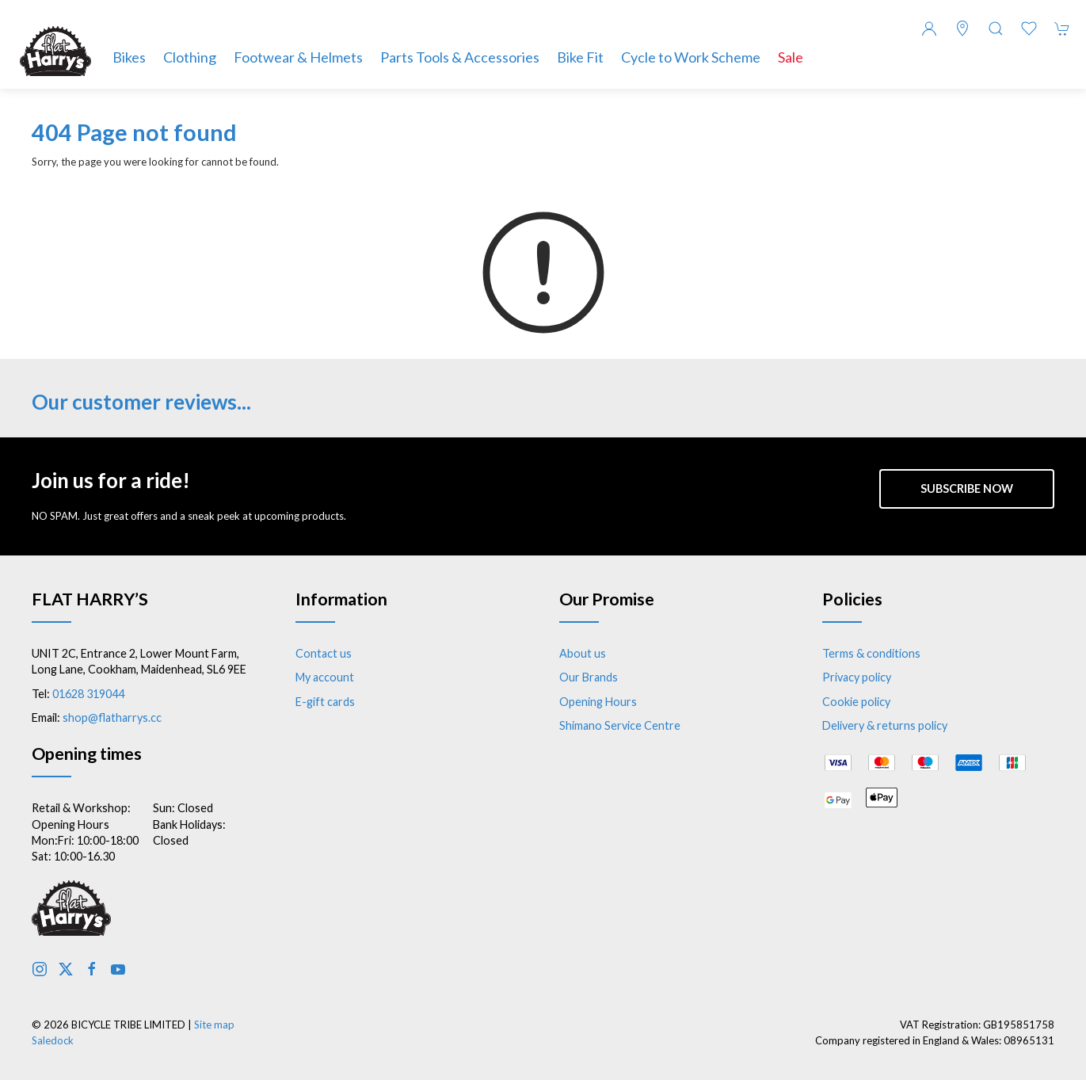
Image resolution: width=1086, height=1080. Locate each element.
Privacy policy (856, 677)
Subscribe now (966, 488)
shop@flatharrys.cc (112, 717)
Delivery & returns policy (884, 725)
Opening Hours (598, 701)
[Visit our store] (962, 28)
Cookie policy (856, 701)
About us (582, 653)
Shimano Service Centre (619, 725)
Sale (790, 57)
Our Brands (588, 677)
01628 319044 (88, 693)
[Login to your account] (929, 28)
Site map (214, 1024)
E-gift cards (325, 701)
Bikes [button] (129, 57)
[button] (996, 28)
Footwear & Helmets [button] (298, 57)
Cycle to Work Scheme (690, 57)
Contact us (323, 653)
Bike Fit (580, 57)
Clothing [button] (189, 57)
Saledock (53, 1040)
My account (324, 677)
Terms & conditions (871, 653)
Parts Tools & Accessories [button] (459, 57)
